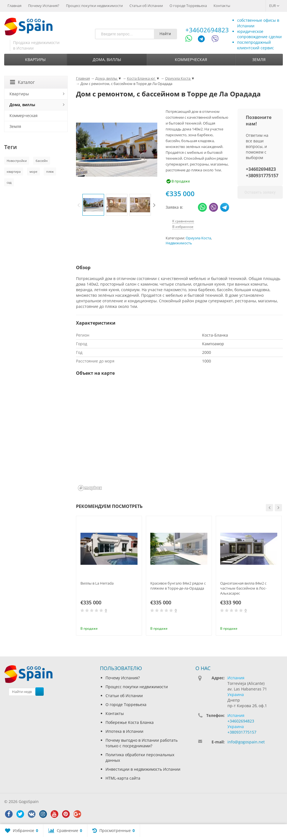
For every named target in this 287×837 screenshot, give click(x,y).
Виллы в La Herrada (97, 583)
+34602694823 (207, 30)
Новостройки (17, 161)
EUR (274, 5)
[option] (93, 204)
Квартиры (35, 59)
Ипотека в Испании (124, 731)
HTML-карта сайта (123, 778)
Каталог (22, 82)
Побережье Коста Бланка (130, 722)
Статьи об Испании (146, 5)
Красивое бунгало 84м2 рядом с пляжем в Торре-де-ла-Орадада (178, 586)
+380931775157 (262, 175)
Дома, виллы (107, 59)
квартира (14, 171)
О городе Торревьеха (188, 5)
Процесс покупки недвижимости (94, 5)
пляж (50, 171)
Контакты (222, 5)
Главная (14, 5)
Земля (259, 59)
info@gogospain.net (246, 741)
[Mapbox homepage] (90, 488)
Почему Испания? (43, 5)
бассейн (42, 161)
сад (9, 182)
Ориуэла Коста (198, 238)
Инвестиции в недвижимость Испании (143, 769)
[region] (179, 437)
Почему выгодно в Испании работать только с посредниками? (142, 743)
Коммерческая (191, 59)
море (33, 171)
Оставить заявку (260, 192)
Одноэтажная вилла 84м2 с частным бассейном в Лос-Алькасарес (243, 588)
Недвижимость (179, 243)
